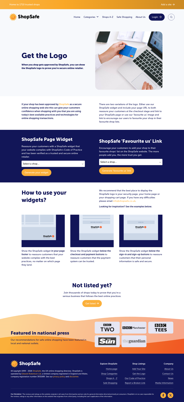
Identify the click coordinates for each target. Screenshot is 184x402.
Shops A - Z (111, 378)
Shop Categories (109, 374)
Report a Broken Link (135, 383)
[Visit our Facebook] (163, 395)
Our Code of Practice (135, 378)
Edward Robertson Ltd (31, 374)
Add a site (168, 4)
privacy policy (59, 377)
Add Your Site (138, 369)
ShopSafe (64, 104)
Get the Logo (139, 374)
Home (77, 17)
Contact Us (167, 374)
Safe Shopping (124, 17)
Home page (111, 369)
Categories (91, 17)
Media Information (164, 383)
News (170, 378)
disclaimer (73, 377)
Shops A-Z (107, 17)
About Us (140, 17)
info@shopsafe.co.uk (124, 201)
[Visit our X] (170, 395)
